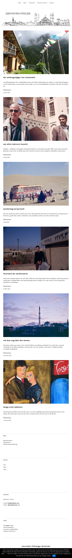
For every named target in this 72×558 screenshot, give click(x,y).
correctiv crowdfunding (10, 529)
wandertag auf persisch (13, 209)
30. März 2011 (6, 289)
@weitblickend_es (14, 505)
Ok (54, 556)
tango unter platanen (13, 407)
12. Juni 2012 (6, 92)
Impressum (6, 442)
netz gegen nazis (8, 525)
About (25, 3)
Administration (7, 440)
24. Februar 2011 (7, 355)
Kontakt (51, 3)
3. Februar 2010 (7, 420)
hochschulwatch (8, 527)
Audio (4, 467)
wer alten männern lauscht (15, 144)
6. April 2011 (6, 222)
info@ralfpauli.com (13, 503)
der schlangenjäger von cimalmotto (19, 77)
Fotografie (32, 3)
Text (4, 464)
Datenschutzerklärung (10, 444)
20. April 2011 (6, 157)
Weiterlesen (7, 90)
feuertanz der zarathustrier (15, 274)
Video (4, 469)
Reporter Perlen (42, 3)
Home (19, 3)
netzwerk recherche (9, 531)
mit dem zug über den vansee (16, 340)
